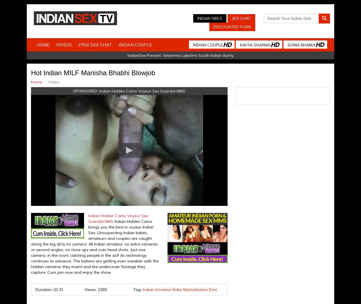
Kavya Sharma (259, 44)
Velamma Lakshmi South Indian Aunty (198, 55)
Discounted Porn (232, 26)
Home (43, 45)
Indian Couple (135, 45)
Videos (64, 45)
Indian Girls (209, 18)
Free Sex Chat (95, 45)
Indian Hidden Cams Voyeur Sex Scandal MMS (142, 91)
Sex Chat (241, 18)
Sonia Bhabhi (306, 44)
